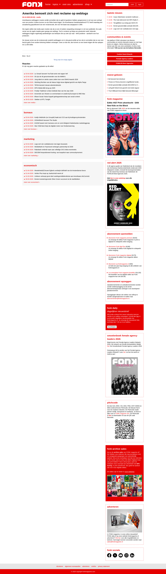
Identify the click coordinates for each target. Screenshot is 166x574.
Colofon (93, 566)
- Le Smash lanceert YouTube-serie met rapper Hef (46, 74)
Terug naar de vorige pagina (63, 60)
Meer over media (29, 102)
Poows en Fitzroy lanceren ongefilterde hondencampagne (127, 82)
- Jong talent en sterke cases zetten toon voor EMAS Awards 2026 (51, 79)
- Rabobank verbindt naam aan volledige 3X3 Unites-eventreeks (50, 149)
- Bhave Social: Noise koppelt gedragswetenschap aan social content (52, 96)
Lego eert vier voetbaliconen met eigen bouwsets (129, 29)
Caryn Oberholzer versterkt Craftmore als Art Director (130, 17)
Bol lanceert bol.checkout (116, 79)
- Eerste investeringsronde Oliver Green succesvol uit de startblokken (52, 179)
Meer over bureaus (30, 129)
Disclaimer (59, 566)
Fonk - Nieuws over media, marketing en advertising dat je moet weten (32, 4)
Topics (55, 4)
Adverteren (78, 4)
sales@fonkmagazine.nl (115, 542)
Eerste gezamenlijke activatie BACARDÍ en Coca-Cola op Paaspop (135, 26)
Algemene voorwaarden (72, 566)
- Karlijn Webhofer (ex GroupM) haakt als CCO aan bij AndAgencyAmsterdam (55, 117)
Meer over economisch (31, 182)
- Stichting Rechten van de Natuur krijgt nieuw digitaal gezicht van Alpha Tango (55, 82)
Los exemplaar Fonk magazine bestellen (121, 272)
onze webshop (129, 472)
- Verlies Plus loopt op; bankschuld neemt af (44, 173)
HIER (123, 108)
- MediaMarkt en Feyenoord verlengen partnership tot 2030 (49, 147)
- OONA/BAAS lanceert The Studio (41, 120)
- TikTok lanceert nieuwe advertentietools (43, 85)
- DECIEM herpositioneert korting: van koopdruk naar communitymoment (53, 152)
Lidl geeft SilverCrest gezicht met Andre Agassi (123, 88)
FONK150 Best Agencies (124, 63)
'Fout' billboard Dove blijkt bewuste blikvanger (123, 91)
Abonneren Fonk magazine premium (120, 238)
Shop (87, 4)
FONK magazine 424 (122, 413)
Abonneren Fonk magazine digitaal (119, 255)
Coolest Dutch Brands (124, 54)
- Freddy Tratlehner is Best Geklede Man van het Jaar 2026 (49, 91)
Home (47, 4)
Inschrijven (112, 327)
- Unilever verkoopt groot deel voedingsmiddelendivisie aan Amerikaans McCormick (57, 176)
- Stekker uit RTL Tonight (37, 99)
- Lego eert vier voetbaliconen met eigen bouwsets (46, 144)
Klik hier (118, 538)
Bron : (24, 56)
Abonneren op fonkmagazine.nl (118, 264)
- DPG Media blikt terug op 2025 (40, 88)
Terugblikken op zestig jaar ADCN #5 (125, 23)
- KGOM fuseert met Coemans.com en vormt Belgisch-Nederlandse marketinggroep (57, 123)
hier (137, 316)
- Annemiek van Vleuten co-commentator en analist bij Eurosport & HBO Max (55, 94)
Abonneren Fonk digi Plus (116, 246)
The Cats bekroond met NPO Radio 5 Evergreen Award (131, 20)
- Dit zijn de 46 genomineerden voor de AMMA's (45, 76)
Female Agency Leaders (124, 59)
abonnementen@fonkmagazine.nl (118, 298)
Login (139, 4)
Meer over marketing (30, 155)
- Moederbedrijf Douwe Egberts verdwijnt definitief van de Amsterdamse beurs (55, 170)
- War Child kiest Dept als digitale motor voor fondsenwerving (49, 126)
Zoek (132, 4)
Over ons (67, 4)
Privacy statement (104, 566)
